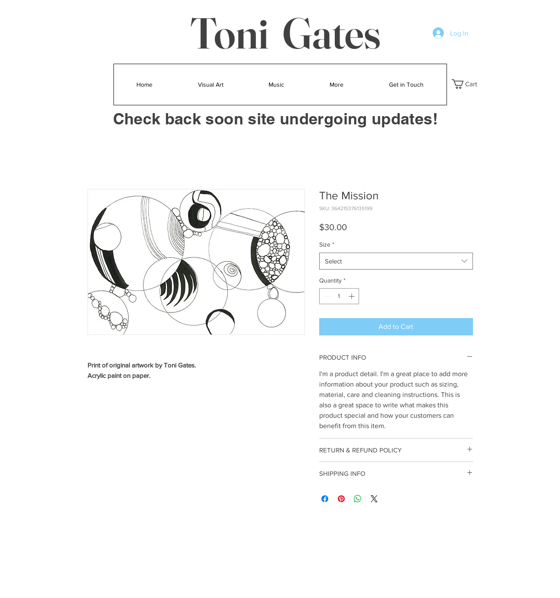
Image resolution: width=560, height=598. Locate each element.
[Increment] (352, 296)
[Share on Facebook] (325, 499)
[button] (470, 84)
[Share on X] (374, 499)
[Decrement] (325, 296)
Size (326, 244)
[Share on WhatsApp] (358, 499)
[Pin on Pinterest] (341, 499)
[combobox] (396, 261)
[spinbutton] (339, 296)
